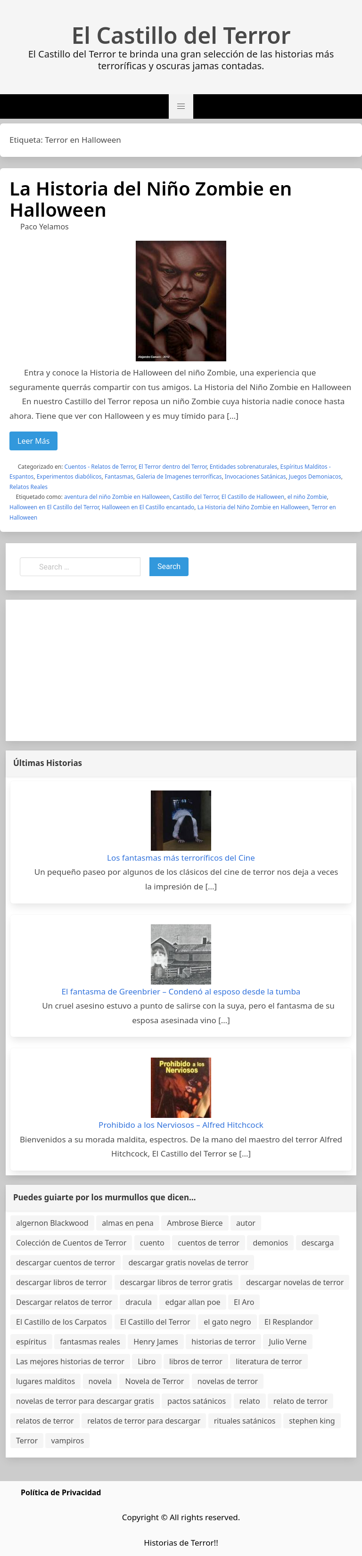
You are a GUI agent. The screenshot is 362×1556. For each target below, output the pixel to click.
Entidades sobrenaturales (243, 467)
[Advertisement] (181, 670)
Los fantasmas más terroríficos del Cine (181, 857)
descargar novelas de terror (295, 1282)
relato (249, 1401)
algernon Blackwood (52, 1223)
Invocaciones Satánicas (255, 477)
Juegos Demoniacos (315, 477)
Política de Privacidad (61, 1492)
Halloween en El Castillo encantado (148, 507)
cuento (152, 1243)
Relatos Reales (28, 487)
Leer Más (33, 441)
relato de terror (300, 1401)
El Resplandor (288, 1322)
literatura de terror (269, 1361)
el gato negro (227, 1322)
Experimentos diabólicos (69, 477)
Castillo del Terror (195, 497)
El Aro (244, 1302)
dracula (138, 1302)
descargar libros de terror (61, 1282)
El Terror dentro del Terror (172, 467)
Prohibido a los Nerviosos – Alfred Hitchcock (181, 1124)
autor (245, 1223)
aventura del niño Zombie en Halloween (117, 497)
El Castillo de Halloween (253, 497)
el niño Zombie (307, 497)
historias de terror (223, 1341)
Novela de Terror (154, 1381)
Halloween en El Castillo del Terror (54, 507)
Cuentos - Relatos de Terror (100, 467)
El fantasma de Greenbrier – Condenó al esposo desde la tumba (181, 991)
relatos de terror (45, 1421)
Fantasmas (119, 477)
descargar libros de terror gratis (176, 1282)
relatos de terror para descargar (143, 1421)
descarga (318, 1243)
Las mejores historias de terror (70, 1361)
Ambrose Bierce (194, 1223)
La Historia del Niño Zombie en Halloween (150, 198)
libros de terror (195, 1361)
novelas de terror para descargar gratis (85, 1401)
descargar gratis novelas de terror (188, 1262)
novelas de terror (227, 1381)
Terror (27, 1440)
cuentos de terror (208, 1243)
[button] (181, 106)
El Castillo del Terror (181, 35)
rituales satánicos (245, 1421)
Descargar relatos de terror (64, 1302)
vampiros (67, 1440)
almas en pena (128, 1223)
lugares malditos (45, 1381)
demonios (270, 1243)
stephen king (312, 1421)
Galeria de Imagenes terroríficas (179, 477)
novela (100, 1381)
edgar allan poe (192, 1302)
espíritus (31, 1341)
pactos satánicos (196, 1401)
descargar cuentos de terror (65, 1262)
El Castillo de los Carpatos (61, 1322)
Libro (147, 1361)
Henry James (155, 1341)
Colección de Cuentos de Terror (71, 1243)
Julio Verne (287, 1341)
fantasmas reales (90, 1341)
